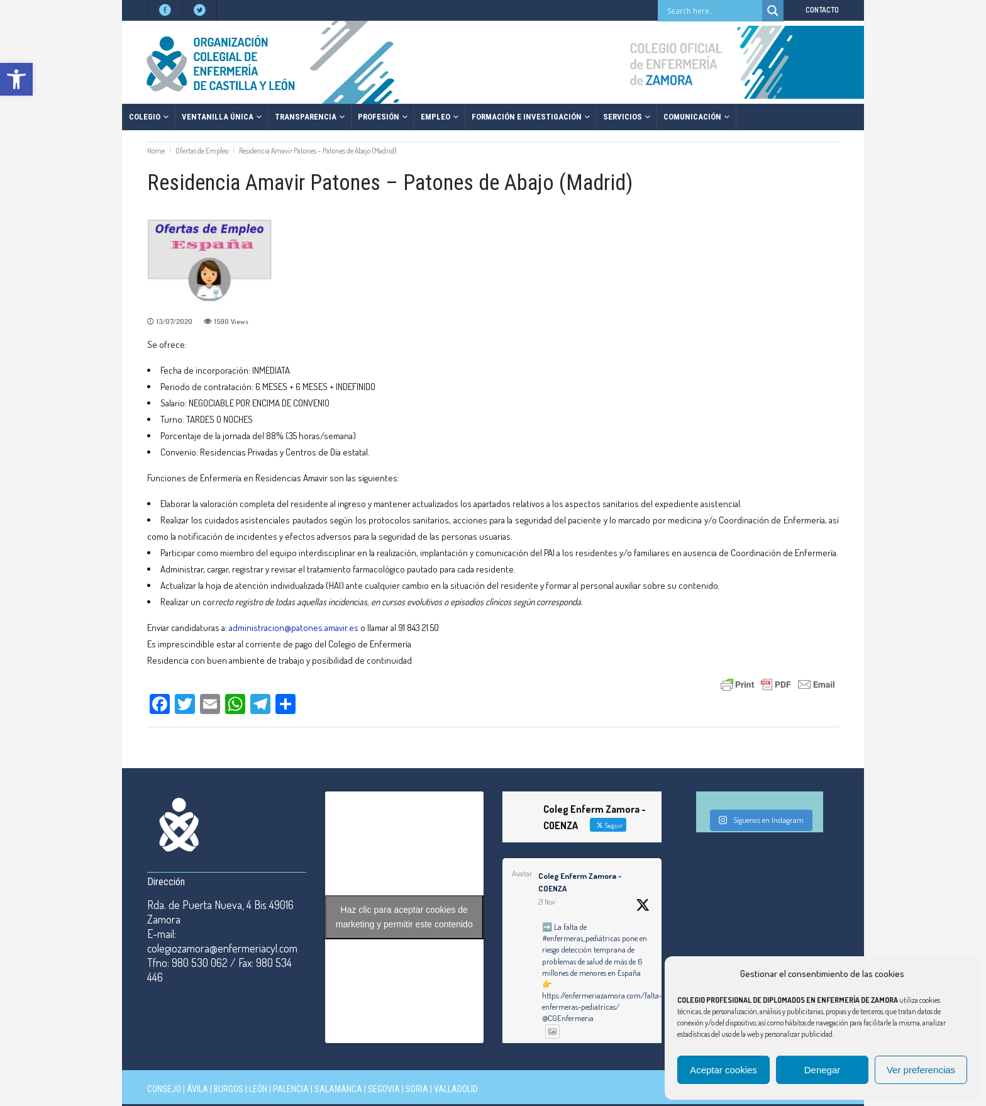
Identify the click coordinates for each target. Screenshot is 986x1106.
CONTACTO (822, 9)
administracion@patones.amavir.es (294, 628)
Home (156, 150)
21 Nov (546, 902)
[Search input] (713, 10)
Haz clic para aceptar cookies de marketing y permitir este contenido (404, 917)
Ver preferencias (921, 1069)
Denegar (822, 1069)
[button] (16, 79)
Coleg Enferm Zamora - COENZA (579, 882)
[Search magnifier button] (773, 10)
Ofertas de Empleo (201, 150)
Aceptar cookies (723, 1069)
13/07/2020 (174, 321)
